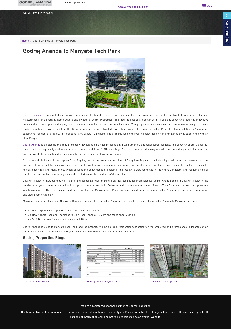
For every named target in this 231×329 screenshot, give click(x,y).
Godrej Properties (33, 114)
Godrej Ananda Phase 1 (37, 281)
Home (25, 40)
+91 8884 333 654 (137, 6)
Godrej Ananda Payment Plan (104, 281)
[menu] (206, 6)
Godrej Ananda (31, 144)
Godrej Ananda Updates (164, 281)
